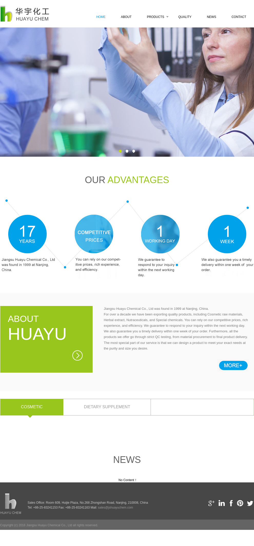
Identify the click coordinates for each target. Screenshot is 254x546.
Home (100, 17)
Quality (184, 17)
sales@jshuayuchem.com (115, 507)
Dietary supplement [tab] (107, 407)
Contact (238, 17)
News (211, 17)
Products (155, 17)
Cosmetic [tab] (32, 407)
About (126, 17)
